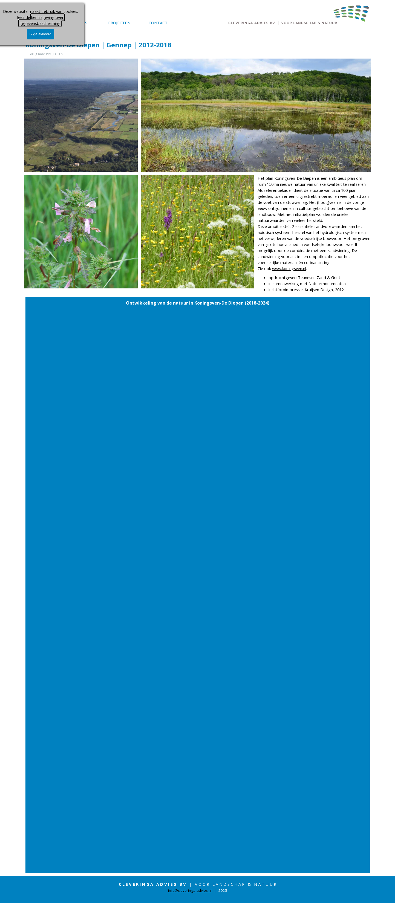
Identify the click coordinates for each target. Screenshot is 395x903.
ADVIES (80, 22)
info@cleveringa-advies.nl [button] (190, 890)
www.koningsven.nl (289, 268)
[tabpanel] (314, 234)
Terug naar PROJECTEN (45, 54)
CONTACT (158, 22)
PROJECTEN (119, 22)
